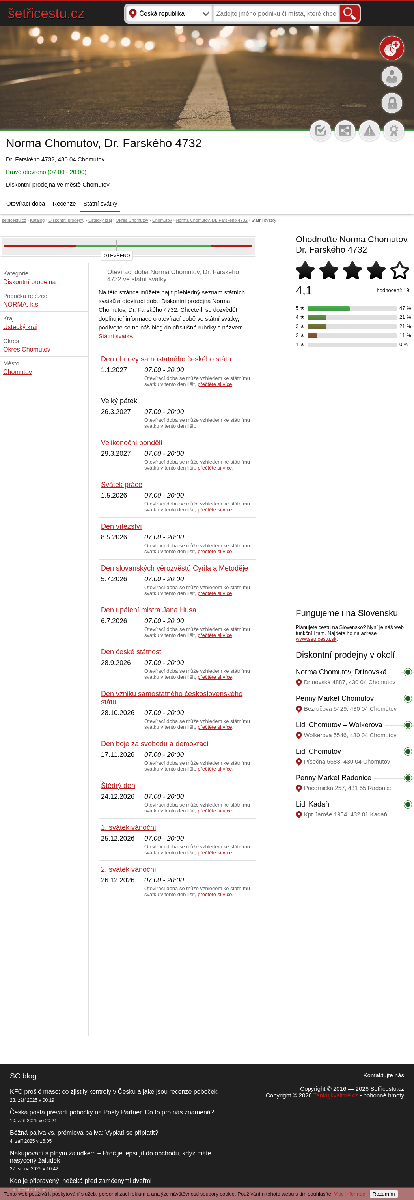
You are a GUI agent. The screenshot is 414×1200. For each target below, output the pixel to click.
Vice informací (350, 1194)
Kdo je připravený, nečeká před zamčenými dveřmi (80, 1181)
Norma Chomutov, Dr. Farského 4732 (212, 220)
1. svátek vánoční (128, 827)
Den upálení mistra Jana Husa (148, 610)
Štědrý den (118, 786)
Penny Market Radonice (333, 778)
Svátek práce (121, 485)
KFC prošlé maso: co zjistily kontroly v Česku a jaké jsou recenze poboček (113, 1091)
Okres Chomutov (132, 220)
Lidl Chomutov (318, 751)
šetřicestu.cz (46, 13)
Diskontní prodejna (29, 282)
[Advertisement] (177, 967)
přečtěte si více (215, 384)
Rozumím (384, 1194)
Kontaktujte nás (384, 1075)
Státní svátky (100, 203)
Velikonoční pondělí (131, 443)
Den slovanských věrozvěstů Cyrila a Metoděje (174, 568)
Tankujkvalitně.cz (335, 1095)
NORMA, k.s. (21, 304)
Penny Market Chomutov (335, 698)
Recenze (64, 203)
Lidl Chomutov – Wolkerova (339, 725)
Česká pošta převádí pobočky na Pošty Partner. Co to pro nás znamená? (112, 1112)
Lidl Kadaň (312, 804)
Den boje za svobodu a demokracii (155, 744)
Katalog (37, 220)
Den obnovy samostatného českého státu (166, 359)
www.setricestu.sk (316, 639)
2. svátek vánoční (128, 869)
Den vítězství (121, 526)
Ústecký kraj (100, 220)
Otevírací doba (25, 203)
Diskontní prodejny (66, 220)
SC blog (23, 1076)
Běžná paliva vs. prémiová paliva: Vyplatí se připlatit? (84, 1132)
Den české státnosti (132, 652)
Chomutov (162, 220)
